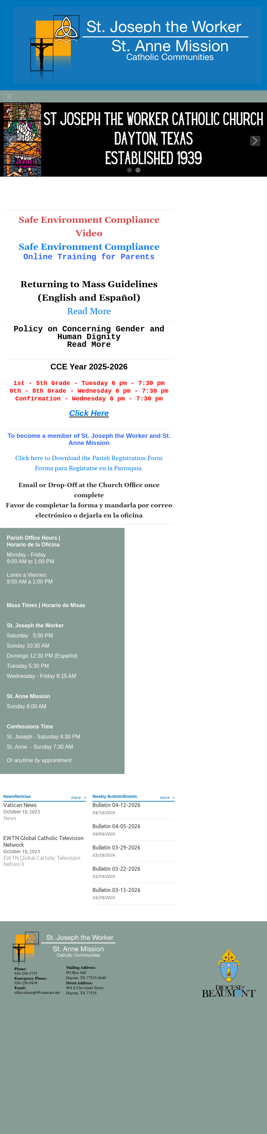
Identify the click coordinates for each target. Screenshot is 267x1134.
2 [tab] (138, 170)
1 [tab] (129, 170)
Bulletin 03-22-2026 (116, 869)
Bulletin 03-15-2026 (116, 890)
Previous (12, 141)
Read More (89, 311)
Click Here (89, 413)
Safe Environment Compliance (89, 247)
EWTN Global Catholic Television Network (43, 841)
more (76, 797)
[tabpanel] (133, 139)
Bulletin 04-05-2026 (116, 826)
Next (255, 141)
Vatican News (20, 805)
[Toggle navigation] (9, 96)
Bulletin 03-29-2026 (116, 847)
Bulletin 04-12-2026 (116, 805)
